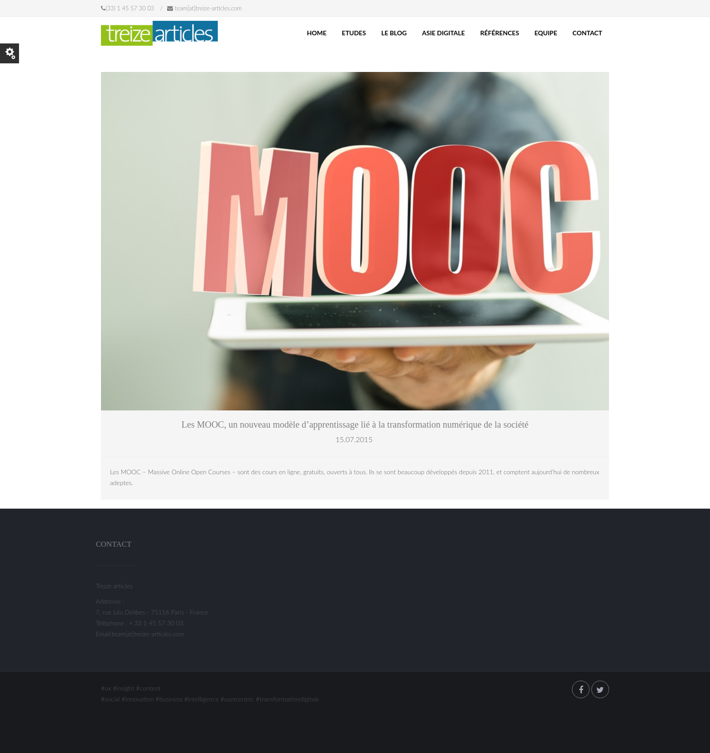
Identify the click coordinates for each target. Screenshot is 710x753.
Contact (587, 33)
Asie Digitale (443, 33)
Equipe (545, 33)
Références (499, 33)
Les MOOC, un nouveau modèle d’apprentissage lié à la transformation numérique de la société (355, 424)
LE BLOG (394, 33)
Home (316, 33)
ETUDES (354, 33)
